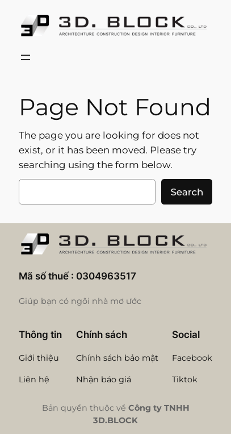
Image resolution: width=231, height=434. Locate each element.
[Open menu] (25, 57)
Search (186, 192)
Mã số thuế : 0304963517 (77, 276)
